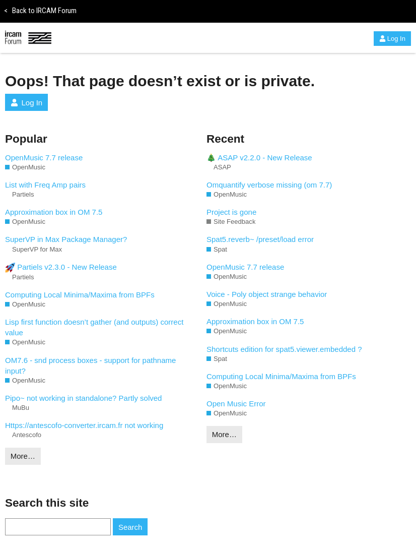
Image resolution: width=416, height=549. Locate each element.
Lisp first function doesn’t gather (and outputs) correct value (94, 327)
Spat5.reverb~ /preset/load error (260, 239)
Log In (392, 38)
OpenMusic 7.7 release (44, 157)
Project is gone (231, 212)
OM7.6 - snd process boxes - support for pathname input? (90, 365)
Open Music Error (236, 403)
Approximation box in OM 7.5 (53, 212)
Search (130, 527)
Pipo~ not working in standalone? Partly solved (83, 398)
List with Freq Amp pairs (45, 184)
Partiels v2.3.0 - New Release (61, 268)
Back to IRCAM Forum (40, 10)
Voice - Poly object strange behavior (266, 294)
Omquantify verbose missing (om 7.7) (269, 184)
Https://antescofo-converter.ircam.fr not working (84, 425)
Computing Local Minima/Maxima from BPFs (80, 294)
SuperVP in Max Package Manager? (66, 239)
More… (23, 456)
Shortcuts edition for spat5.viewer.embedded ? (284, 349)
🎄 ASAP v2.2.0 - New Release (259, 157)
